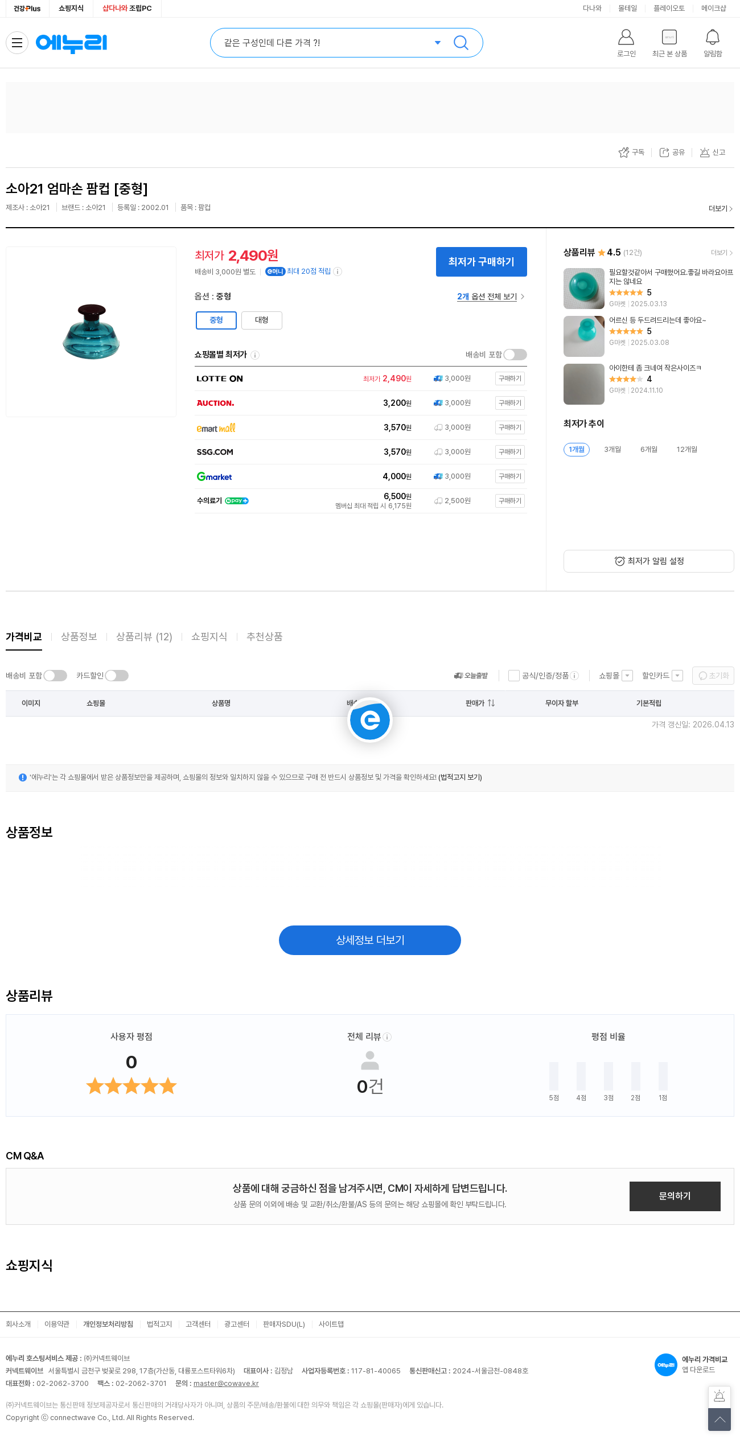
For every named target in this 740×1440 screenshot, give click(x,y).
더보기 (718, 208)
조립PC (127, 8)
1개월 (577, 449)
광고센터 (236, 1324)
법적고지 (159, 1324)
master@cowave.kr (226, 1383)
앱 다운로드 (694, 1364)
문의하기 (675, 1196)
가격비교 (24, 637)
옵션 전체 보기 (487, 296)
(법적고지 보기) (460, 777)
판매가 (475, 703)
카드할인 (90, 675)
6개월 (648, 449)
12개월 (687, 449)
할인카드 (655, 675)
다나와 (592, 8)
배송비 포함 (484, 354)
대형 (262, 319)
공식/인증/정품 (545, 675)
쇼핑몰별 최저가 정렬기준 (255, 355)
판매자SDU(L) (284, 1324)
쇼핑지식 (71, 8)
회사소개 (18, 1324)
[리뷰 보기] (649, 288)
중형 (216, 319)
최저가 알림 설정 (656, 561)
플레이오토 (669, 8)
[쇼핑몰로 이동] (358, 378)
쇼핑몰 (609, 675)
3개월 (612, 449)
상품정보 (79, 637)
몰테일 (627, 8)
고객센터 (198, 1324)
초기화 (719, 675)
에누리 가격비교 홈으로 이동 (71, 42)
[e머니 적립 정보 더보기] (338, 271)
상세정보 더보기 (370, 940)
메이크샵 (713, 8)
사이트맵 (331, 1324)
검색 (461, 42)
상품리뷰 (144, 637)
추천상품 (264, 637)
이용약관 (56, 1324)
